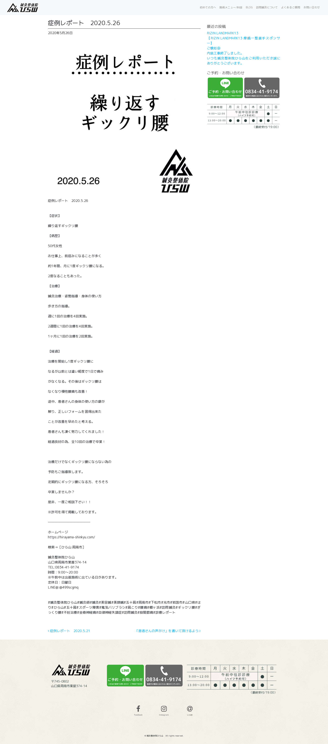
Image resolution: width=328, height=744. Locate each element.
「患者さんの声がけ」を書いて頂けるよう (168, 631)
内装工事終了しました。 (225, 53)
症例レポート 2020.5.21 (69, 631)
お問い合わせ (312, 7)
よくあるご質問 (290, 7)
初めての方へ (208, 7)
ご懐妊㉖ (213, 48)
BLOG (249, 7)
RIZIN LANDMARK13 (222, 33)
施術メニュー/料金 (230, 7)
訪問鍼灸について (267, 7)
